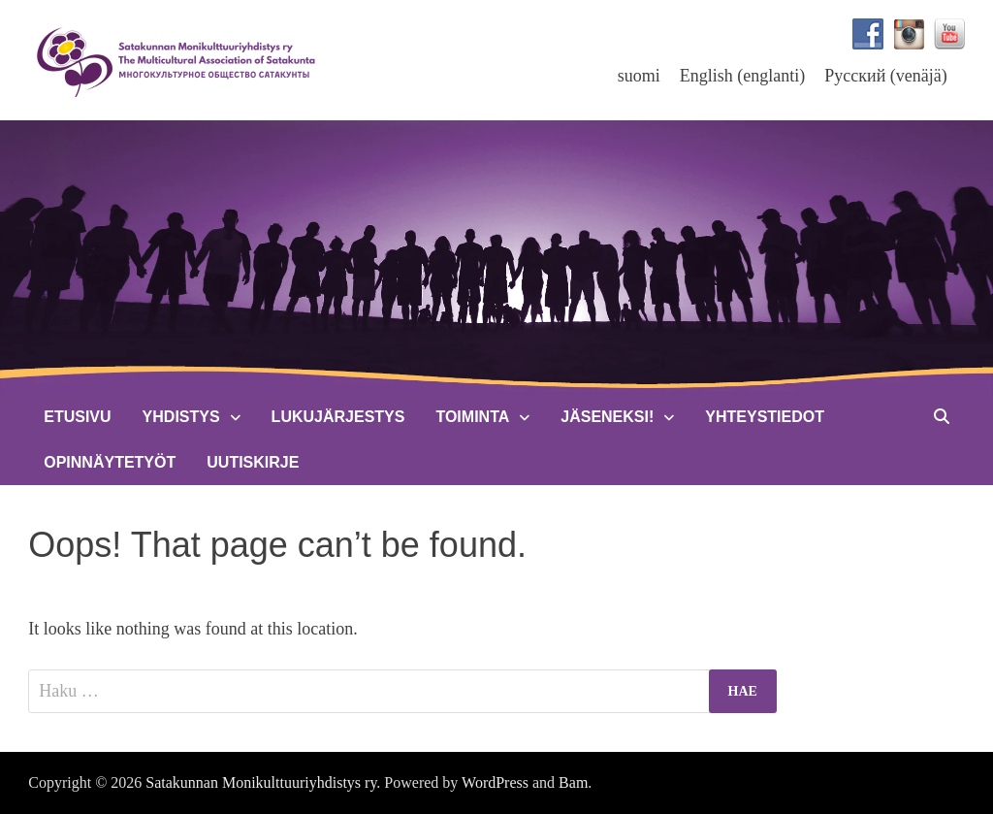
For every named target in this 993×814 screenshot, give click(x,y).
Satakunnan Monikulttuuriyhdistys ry (260, 782)
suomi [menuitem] (639, 75)
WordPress (495, 782)
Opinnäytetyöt (110, 462)
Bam (573, 782)
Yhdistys (181, 416)
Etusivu (77, 416)
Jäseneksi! (607, 416)
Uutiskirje (253, 462)
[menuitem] (639, 75)
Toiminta (472, 416)
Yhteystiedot (764, 416)
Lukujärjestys (338, 416)
